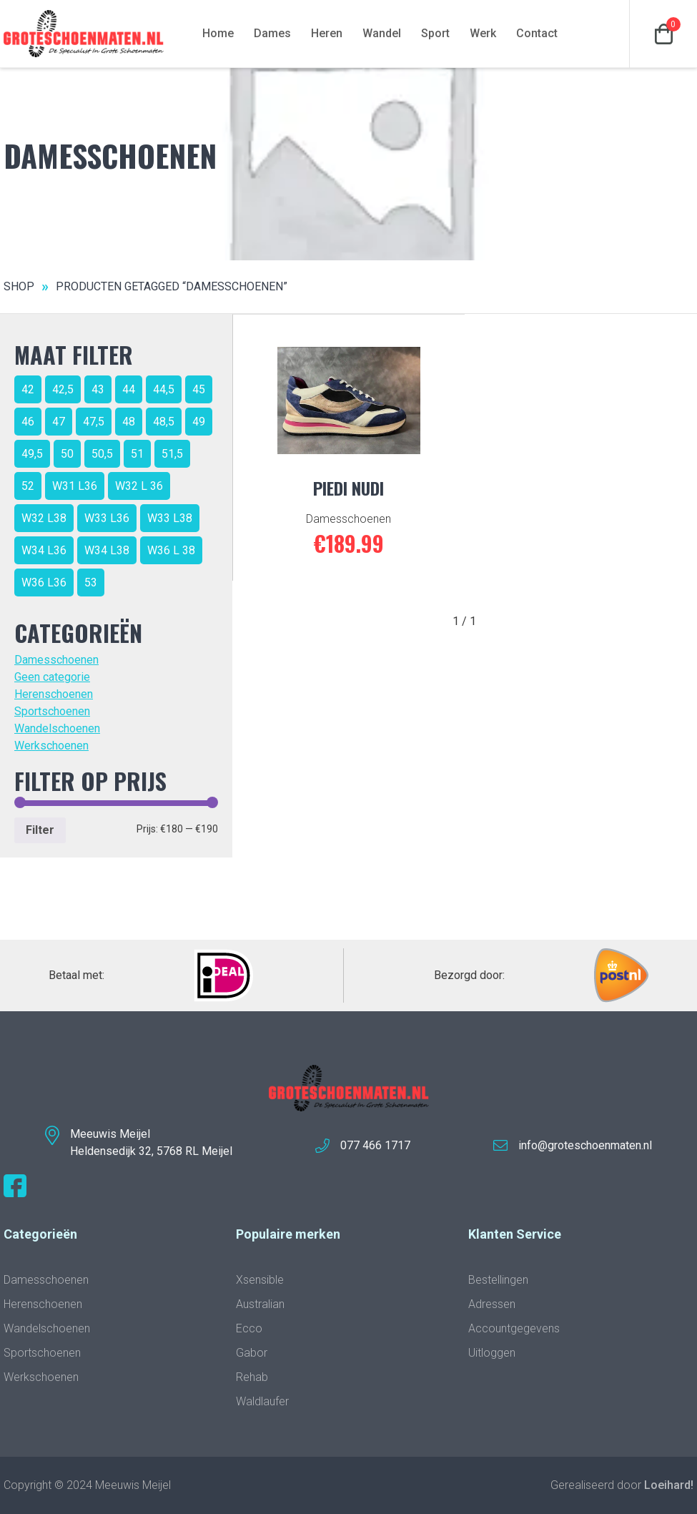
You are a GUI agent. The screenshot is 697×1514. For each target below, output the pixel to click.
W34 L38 (106, 550)
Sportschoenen (52, 711)
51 (137, 454)
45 (198, 389)
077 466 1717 (375, 1145)
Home (218, 33)
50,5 (102, 454)
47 (58, 421)
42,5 (63, 389)
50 (67, 454)
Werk (483, 33)
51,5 (172, 454)
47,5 (93, 421)
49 (198, 421)
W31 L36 (74, 486)
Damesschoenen (56, 660)
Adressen (491, 1304)
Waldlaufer (262, 1401)
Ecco (249, 1328)
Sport (435, 33)
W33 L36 (106, 518)
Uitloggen (491, 1353)
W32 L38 (43, 518)
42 (27, 389)
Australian (260, 1304)
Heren (326, 33)
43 (98, 389)
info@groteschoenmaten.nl (585, 1145)
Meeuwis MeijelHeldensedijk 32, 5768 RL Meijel (151, 1142)
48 (128, 421)
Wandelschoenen (57, 728)
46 (27, 421)
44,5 (163, 389)
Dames (272, 33)
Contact (537, 33)
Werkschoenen (51, 745)
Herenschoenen (53, 694)
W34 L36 (43, 550)
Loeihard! (668, 1485)
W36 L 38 (171, 550)
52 (27, 486)
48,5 (163, 421)
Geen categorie (52, 677)
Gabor (251, 1353)
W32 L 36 (139, 486)
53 (90, 582)
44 (128, 389)
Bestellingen (498, 1280)
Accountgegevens (514, 1328)
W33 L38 (169, 518)
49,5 (32, 454)
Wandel (381, 33)
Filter (40, 830)
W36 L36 (43, 582)
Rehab (252, 1377)
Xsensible (260, 1280)
